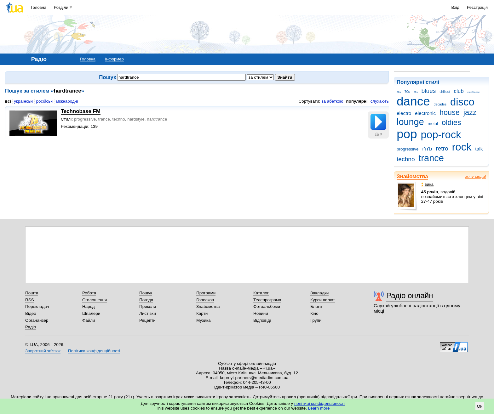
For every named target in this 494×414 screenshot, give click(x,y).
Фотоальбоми (266, 306)
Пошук (145, 293)
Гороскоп (205, 300)
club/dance (473, 92)
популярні (357, 101)
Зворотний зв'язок (42, 351)
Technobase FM (81, 111)
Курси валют (322, 300)
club (458, 91)
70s (407, 92)
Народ (88, 306)
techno (406, 159)
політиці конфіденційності (319, 403)
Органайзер (36, 320)
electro (404, 113)
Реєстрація (477, 7)
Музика (203, 320)
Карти (202, 313)
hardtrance (157, 119)
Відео (30, 313)
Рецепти (147, 320)
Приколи (147, 306)
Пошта (31, 293)
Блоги (316, 306)
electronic (425, 113)
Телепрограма (267, 300)
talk (479, 148)
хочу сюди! (475, 176)
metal (433, 123)
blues (429, 91)
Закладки (319, 293)
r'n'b (427, 149)
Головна (38, 7)
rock (461, 147)
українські (23, 101)
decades (440, 104)
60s (399, 92)
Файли (88, 320)
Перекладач (37, 306)
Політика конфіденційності (94, 351)
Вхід (455, 7)
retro (442, 148)
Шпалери (91, 313)
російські (44, 101)
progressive (407, 149)
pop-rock (441, 134)
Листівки (147, 313)
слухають (379, 101)
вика (427, 184)
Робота (89, 293)
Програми (205, 293)
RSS (29, 300)
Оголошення (94, 300)
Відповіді (262, 320)
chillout (444, 92)
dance (413, 101)
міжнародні (67, 101)
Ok (479, 406)
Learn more (319, 408)
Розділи (61, 7)
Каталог (261, 293)
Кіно (314, 313)
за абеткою (332, 101)
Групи (315, 320)
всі (8, 101)
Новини (260, 313)
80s (416, 92)
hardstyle (136, 119)
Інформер (114, 59)
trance (431, 158)
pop (407, 134)
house (449, 112)
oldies (451, 122)
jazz (470, 112)
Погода (146, 300)
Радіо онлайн (409, 295)
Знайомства (412, 176)
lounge (410, 122)
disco (462, 102)
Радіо (30, 327)
